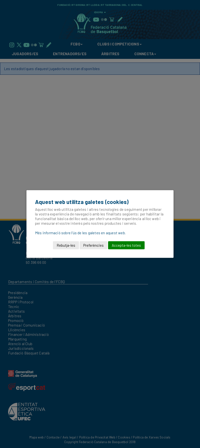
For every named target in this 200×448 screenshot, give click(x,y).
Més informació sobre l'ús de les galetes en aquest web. (80, 233)
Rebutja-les (66, 245)
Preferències (93, 245)
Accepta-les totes (126, 245)
